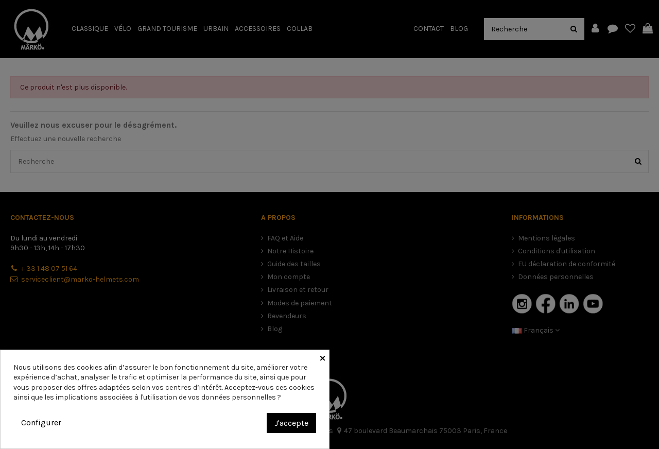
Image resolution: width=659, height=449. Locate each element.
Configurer (41, 422)
